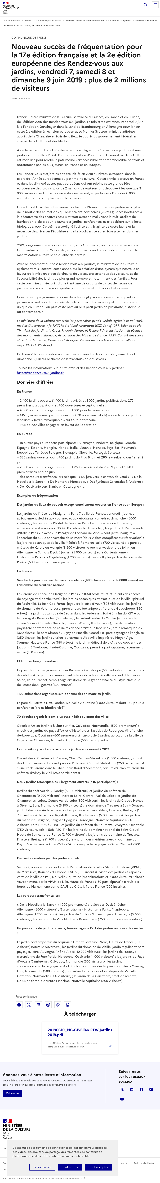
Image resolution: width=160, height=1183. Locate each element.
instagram (151, 1089)
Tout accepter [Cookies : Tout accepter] (98, 1167)
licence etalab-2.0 (73, 1178)
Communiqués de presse (49, 20)
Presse (28, 20)
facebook (141, 1089)
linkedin (131, 1089)
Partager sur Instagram (48, 1004)
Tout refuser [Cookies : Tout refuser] (70, 1167)
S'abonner (12, 1093)
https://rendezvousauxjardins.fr (40, 372)
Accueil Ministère (11, 20)
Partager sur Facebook (19, 1004)
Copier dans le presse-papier (57, 1004)
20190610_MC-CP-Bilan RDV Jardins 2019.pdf (80, 1032)
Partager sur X (28, 1004)
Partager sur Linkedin (38, 1004)
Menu (155, 4)
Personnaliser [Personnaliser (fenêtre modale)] (42, 1167)
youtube (122, 1099)
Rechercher (145, 4)
